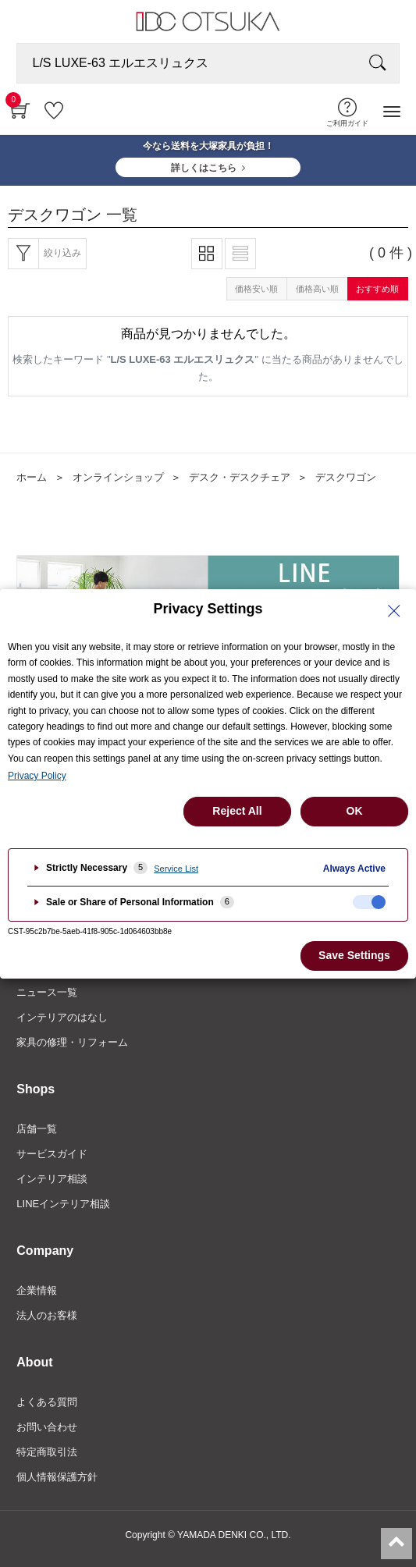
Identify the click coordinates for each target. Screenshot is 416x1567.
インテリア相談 (51, 1179)
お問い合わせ (46, 1427)
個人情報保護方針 (57, 1477)
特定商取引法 (46, 1452)
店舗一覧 (36, 1129)
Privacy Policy (37, 775)
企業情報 (36, 1290)
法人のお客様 (46, 1315)
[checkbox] (369, 902)
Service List (176, 868)
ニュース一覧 (46, 992)
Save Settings (354, 955)
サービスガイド (51, 1154)
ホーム (31, 477)
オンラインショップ (118, 477)
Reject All (236, 811)
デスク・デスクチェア (239, 477)
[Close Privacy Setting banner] (394, 611)
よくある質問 (46, 1402)
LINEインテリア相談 (63, 1204)
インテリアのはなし (62, 1017)
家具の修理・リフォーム (72, 1042)
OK (355, 811)
